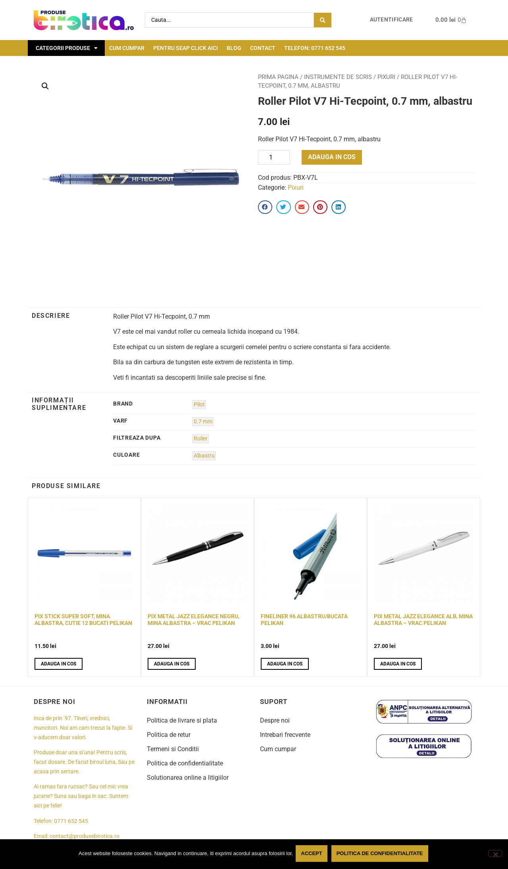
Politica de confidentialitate (185, 763)
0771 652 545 (71, 821)
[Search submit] (322, 20)
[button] (45, 86)
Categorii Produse (67, 48)
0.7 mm (203, 421)
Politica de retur (168, 734)
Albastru (204, 455)
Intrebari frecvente (285, 734)
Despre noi (275, 720)
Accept (312, 854)
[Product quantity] (274, 157)
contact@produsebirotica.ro (84, 836)
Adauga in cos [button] (58, 664)
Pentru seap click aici (185, 48)
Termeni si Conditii (173, 749)
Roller (201, 438)
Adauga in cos (332, 157)
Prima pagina (278, 77)
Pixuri (386, 77)
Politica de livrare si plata (182, 720)
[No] (495, 854)
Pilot (199, 404)
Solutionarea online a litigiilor (188, 777)
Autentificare (391, 19)
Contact (262, 48)
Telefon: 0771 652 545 (314, 48)
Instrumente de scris (338, 77)
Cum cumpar (126, 48)
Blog (234, 48)
